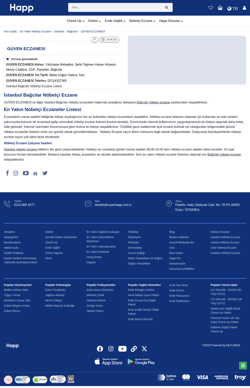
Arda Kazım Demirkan (100, 289)
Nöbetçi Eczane (142, 21)
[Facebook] (7, 173)
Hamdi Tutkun (95, 310)
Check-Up (76, 21)
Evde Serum (176, 290)
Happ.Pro (175, 258)
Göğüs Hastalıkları (139, 263)
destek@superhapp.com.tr (113, 204)
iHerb (48, 258)
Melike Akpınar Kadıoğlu (60, 305)
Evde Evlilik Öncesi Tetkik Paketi (143, 311)
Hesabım (9, 231)
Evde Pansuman (179, 295)
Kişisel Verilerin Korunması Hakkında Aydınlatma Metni (20, 260)
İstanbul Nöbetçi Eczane (225, 237)
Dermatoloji (135, 247)
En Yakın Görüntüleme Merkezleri (100, 239)
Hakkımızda (11, 247)
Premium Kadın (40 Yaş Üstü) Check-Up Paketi (225, 320)
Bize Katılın (176, 253)
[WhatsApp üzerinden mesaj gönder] (243, 365)
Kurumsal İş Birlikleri (181, 268)
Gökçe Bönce (12, 310)
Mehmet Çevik (95, 295)
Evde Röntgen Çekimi (141, 289)
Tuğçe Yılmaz (12, 295)
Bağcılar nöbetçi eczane (153, 102)
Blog (172, 231)
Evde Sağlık (115, 21)
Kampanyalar (177, 263)
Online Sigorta (54, 253)
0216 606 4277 (24, 204)
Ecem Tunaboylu (55, 289)
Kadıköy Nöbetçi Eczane (225, 253)
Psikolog (133, 231)
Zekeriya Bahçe (96, 300)
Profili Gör (109, 39)
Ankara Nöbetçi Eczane (225, 242)
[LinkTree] (35, 173)
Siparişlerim (11, 237)
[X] (45, 173)
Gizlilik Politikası (13, 253)
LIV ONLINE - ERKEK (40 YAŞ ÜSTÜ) (226, 301)
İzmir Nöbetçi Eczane (223, 247)
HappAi (91, 262)
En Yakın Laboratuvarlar (101, 246)
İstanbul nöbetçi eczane (21, 149)
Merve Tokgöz (53, 300)
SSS (172, 247)
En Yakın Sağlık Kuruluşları (103, 231)
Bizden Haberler (179, 237)
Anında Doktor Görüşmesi (61, 237)
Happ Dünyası (171, 21)
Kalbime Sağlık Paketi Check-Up (224, 329)
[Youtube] (26, 173)
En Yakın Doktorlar (98, 251)
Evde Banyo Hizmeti (140, 319)
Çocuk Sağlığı (136, 253)
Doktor (94, 21)
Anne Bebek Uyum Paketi (143, 295)
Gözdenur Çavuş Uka (17, 300)
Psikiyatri (133, 242)
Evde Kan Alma (178, 285)
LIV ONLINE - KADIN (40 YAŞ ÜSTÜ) (226, 291)
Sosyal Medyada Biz (181, 242)
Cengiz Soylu (95, 305)
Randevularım (12, 242)
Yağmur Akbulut (54, 295)
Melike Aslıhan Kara (16, 289)
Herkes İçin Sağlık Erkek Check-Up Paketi (225, 310)
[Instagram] (15, 173)
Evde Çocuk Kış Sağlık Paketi (142, 302)
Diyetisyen (134, 237)
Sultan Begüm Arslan (16, 305)
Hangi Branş (94, 257)
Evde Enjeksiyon (179, 301)
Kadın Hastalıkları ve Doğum (145, 258)
